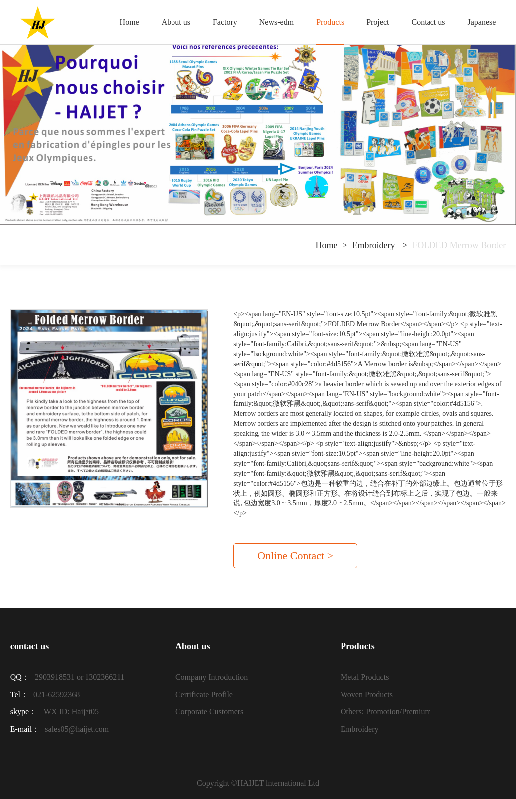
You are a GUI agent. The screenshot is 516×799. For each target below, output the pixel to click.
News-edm (276, 22)
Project (377, 22)
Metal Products (365, 677)
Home (129, 22)
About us (176, 22)
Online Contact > (295, 555)
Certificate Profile (204, 694)
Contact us (428, 22)
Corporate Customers (209, 711)
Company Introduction (211, 677)
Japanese (481, 22)
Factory (225, 22)
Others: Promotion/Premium (386, 711)
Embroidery (374, 245)
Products (330, 22)
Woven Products (367, 694)
